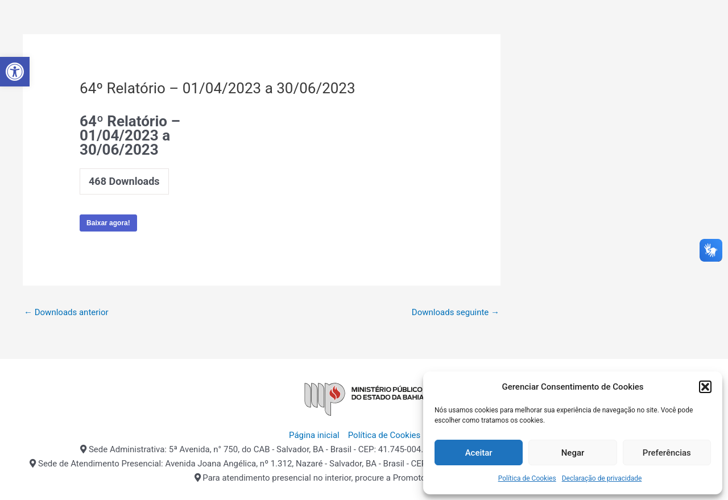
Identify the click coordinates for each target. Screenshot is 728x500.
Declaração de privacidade (602, 478)
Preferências (667, 453)
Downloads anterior (66, 312)
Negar (573, 453)
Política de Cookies (527, 478)
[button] (15, 71)
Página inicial (314, 435)
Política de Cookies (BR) (393, 435)
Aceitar (479, 453)
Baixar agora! (108, 223)
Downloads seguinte (455, 312)
